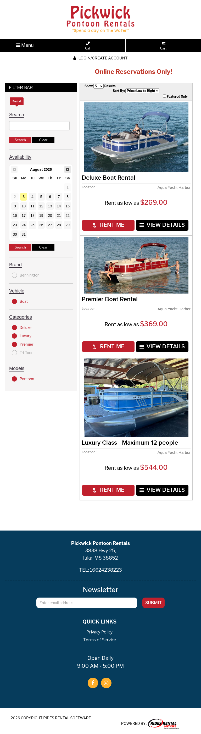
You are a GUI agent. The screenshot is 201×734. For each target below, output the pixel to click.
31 (24, 234)
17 (24, 215)
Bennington (26, 275)
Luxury (21, 336)
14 (59, 206)
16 (15, 215)
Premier (23, 344)
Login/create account (100, 58)
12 (41, 206)
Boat (20, 301)
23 (15, 225)
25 (32, 225)
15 (67, 206)
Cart (163, 45)
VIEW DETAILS (162, 225)
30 (15, 234)
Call (88, 45)
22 (67, 215)
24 (24, 225)
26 (41, 225)
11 (32, 206)
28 (59, 225)
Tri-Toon (23, 352)
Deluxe (21, 327)
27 (50, 225)
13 (50, 206)
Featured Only (175, 96)
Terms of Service (99, 640)
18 (32, 215)
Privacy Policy (99, 632)
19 (41, 215)
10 (24, 206)
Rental (17, 101)
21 (59, 215)
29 (67, 225)
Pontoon (23, 379)
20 (50, 215)
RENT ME (108, 225)
